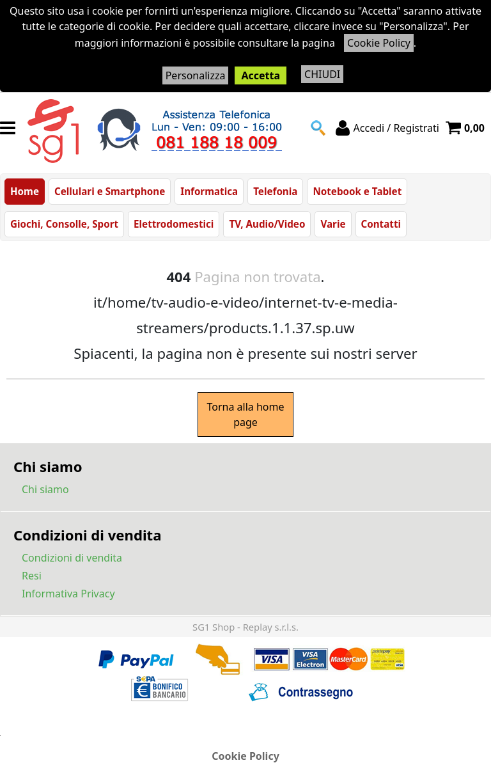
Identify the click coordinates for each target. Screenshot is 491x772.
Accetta (260, 75)
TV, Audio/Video (267, 223)
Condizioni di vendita (72, 558)
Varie (332, 223)
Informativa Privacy (68, 594)
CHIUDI (322, 74)
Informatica (209, 191)
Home (24, 191)
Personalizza (196, 75)
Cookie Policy (378, 43)
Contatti (381, 223)
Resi (32, 576)
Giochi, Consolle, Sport (64, 223)
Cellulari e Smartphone (109, 191)
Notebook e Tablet (357, 191)
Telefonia (275, 191)
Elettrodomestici (174, 223)
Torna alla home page (245, 414)
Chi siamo (45, 489)
